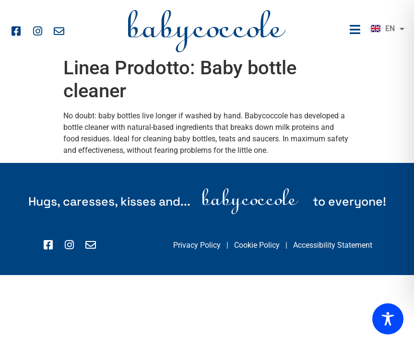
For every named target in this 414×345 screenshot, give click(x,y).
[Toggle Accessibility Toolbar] (387, 318)
